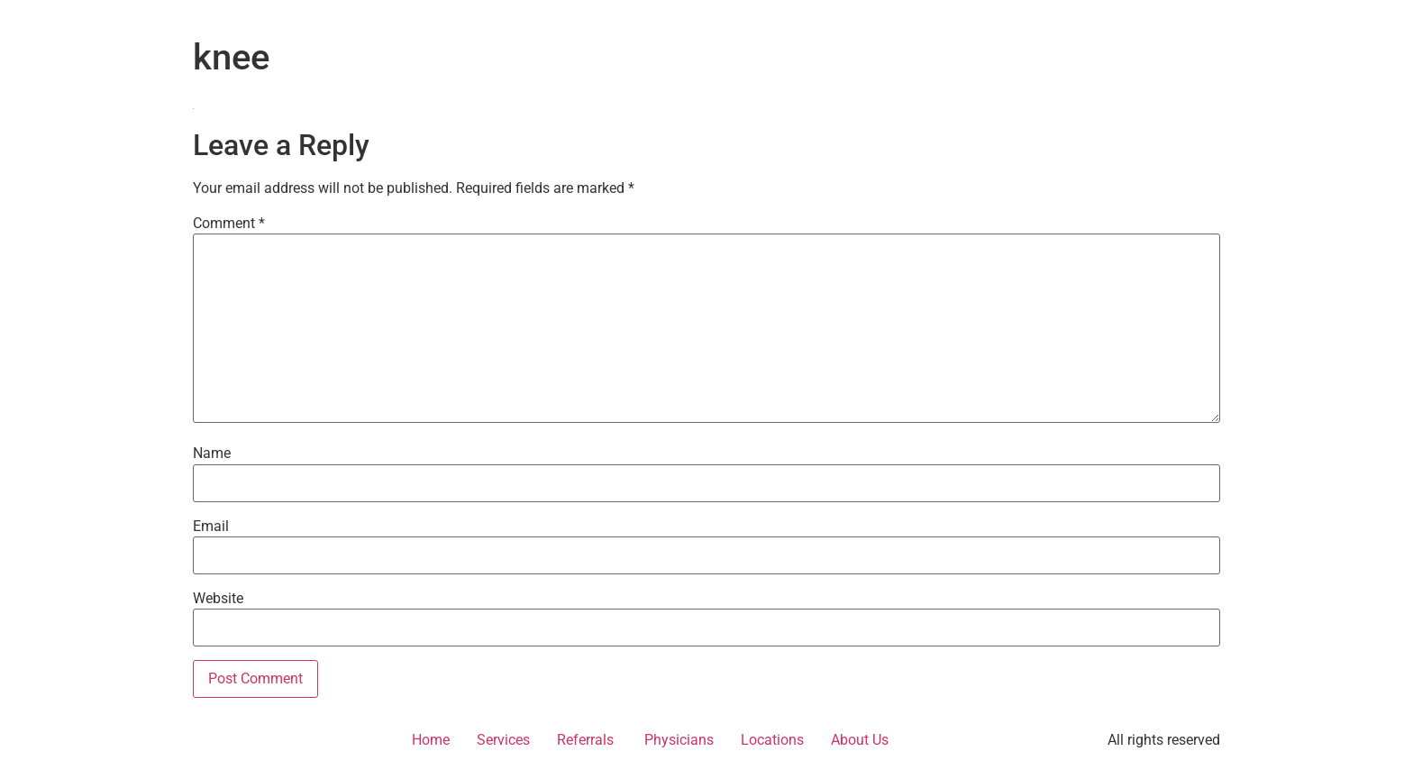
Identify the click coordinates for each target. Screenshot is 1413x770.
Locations (772, 739)
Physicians (677, 739)
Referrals (585, 739)
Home (431, 739)
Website (218, 598)
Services (503, 739)
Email (211, 526)
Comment (229, 223)
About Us (860, 739)
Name (212, 453)
